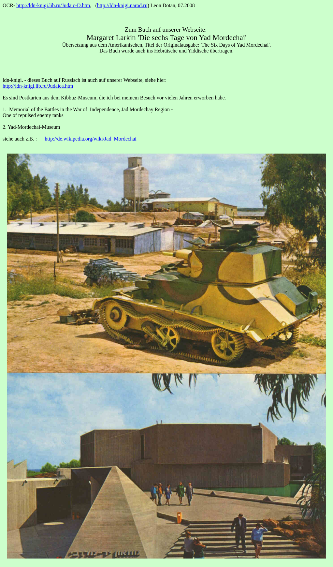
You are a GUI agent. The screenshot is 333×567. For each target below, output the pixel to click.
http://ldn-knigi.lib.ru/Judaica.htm (38, 86)
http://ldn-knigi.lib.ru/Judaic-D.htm (53, 5)
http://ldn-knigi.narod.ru (122, 5)
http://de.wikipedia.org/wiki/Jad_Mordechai (90, 139)
